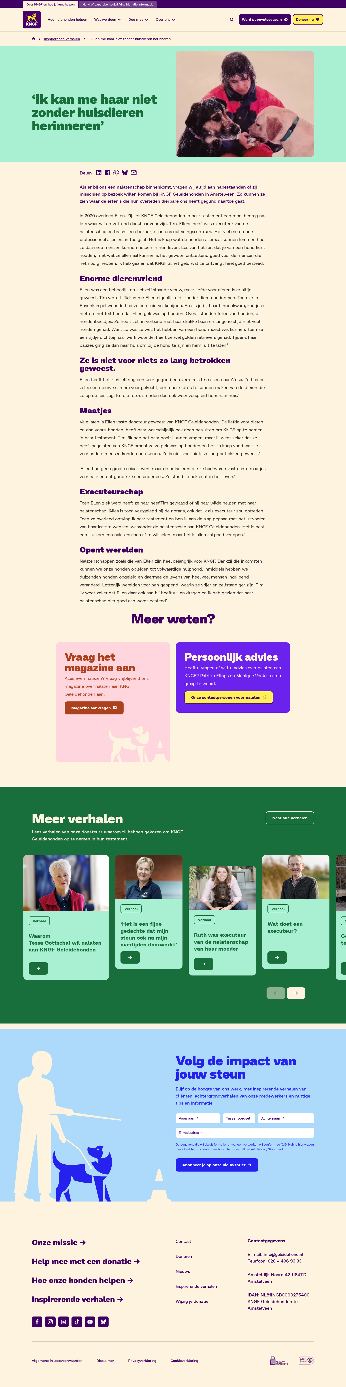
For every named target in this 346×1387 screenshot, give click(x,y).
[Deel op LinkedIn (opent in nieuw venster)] (98, 173)
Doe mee (138, 20)
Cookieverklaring (184, 1363)
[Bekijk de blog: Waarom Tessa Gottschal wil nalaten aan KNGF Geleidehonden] (66, 918)
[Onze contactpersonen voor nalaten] (228, 698)
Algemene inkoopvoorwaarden (57, 1363)
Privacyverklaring (142, 1363)
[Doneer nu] (308, 20)
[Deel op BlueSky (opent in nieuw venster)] (125, 173)
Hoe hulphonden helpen (67, 20)
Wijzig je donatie (193, 1302)
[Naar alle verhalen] (290, 818)
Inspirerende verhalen (79, 1301)
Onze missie (59, 1243)
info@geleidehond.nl (285, 1255)
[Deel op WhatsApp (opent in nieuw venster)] (116, 173)
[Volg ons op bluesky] (103, 1324)
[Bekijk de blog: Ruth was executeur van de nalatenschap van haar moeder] (222, 922)
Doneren (184, 1257)
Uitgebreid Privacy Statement (262, 1150)
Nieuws (183, 1272)
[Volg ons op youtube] (90, 1324)
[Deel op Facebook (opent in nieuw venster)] (107, 173)
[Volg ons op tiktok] (76, 1324)
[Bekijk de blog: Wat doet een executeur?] (295, 913)
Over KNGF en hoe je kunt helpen (50, 4)
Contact (184, 1242)
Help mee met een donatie (88, 1263)
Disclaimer (105, 1363)
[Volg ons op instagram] (50, 1324)
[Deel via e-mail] (134, 173)
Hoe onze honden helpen (84, 1282)
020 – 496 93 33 (285, 1262)
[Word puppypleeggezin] (265, 20)
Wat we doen (107, 20)
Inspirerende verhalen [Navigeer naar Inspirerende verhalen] (62, 40)
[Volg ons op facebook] (37, 1324)
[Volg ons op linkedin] (63, 1324)
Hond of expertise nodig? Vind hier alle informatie (118, 4)
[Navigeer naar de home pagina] (33, 40)
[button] (276, 994)
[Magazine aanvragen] (94, 709)
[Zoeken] (231, 20)
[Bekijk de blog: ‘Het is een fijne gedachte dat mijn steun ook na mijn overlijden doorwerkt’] (148, 913)
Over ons (166, 20)
